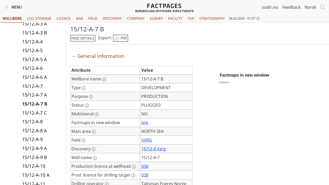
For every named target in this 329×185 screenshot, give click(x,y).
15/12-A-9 (32, 139)
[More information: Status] (87, 106)
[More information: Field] (83, 140)
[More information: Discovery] (94, 149)
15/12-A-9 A (34, 148)
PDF (120, 38)
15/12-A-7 (32, 86)
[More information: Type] (84, 88)
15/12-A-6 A (34, 77)
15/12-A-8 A (34, 130)
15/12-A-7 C (34, 113)
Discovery (112, 18)
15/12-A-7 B (34, 104)
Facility (175, 18)
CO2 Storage (39, 18)
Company (136, 18)
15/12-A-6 (32, 68)
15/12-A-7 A (34, 95)
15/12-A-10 (33, 166)
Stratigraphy (212, 18)
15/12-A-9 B (34, 157)
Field (92, 18)
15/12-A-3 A (34, 24)
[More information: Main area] (94, 132)
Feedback (291, 7)
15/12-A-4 (32, 42)
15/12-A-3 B (34, 33)
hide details (82, 38)
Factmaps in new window (244, 75)
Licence (64, 18)
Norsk (310, 7)
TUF (191, 18)
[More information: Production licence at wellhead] (134, 167)
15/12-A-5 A (34, 59)
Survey (156, 18)
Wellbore (12, 18)
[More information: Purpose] (91, 97)
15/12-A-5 (32, 50)
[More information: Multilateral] (97, 114)
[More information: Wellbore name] (104, 79)
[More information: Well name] (95, 158)
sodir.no (270, 7)
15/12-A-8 (32, 121)
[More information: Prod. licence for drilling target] (133, 175)
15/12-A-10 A (35, 175)
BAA (79, 18)
